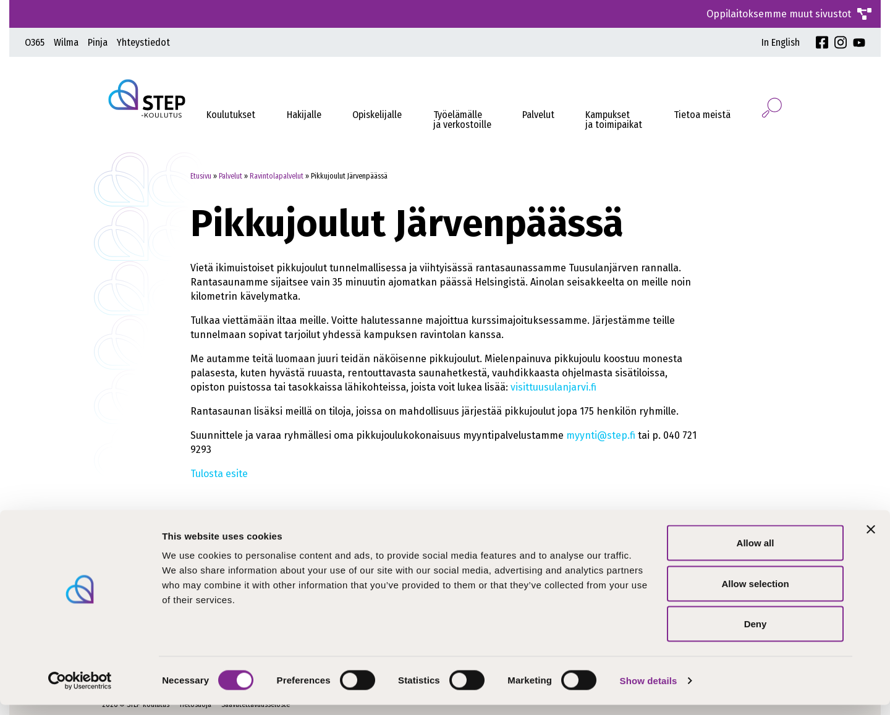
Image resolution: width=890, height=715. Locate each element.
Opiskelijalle (377, 115)
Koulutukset (230, 115)
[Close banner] (871, 539)
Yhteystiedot (143, 42)
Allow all (755, 553)
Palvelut (538, 115)
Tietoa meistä (702, 115)
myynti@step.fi (600, 435)
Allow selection (755, 593)
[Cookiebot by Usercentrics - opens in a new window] (80, 691)
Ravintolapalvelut (276, 176)
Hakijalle (304, 115)
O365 (34, 42)
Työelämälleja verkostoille (462, 119)
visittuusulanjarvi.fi (553, 387)
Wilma (66, 42)
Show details (648, 690)
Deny (755, 633)
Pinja (98, 42)
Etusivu (200, 176)
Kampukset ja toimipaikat (613, 119)
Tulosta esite (219, 474)
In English (780, 42)
